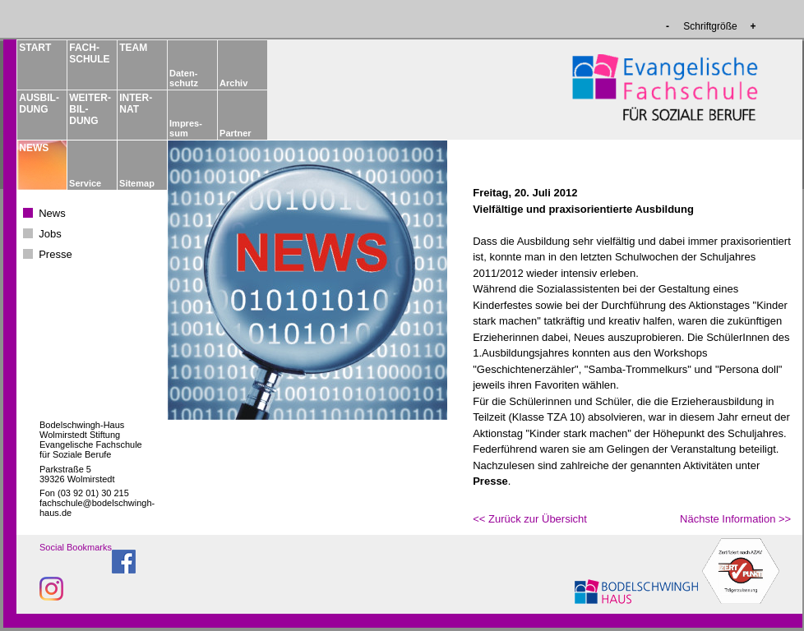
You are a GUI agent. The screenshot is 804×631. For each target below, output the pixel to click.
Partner (235, 133)
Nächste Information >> (735, 519)
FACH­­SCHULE (89, 53)
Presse (55, 254)
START (35, 47)
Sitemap (137, 183)
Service (85, 183)
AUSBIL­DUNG (38, 103)
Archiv (233, 83)
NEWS (34, 148)
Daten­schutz (183, 78)
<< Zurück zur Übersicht (530, 519)
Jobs (50, 234)
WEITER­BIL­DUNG (89, 109)
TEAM (133, 47)
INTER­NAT (135, 103)
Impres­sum (185, 128)
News (52, 213)
